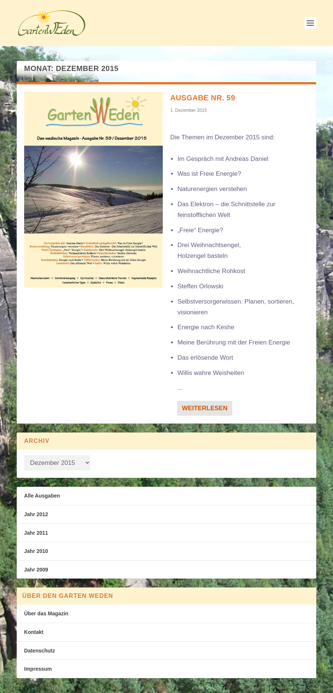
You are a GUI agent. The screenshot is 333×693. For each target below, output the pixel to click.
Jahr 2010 (36, 551)
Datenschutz (39, 651)
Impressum (38, 669)
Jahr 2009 (36, 570)
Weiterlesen (204, 408)
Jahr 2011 (36, 533)
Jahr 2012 (36, 514)
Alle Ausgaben (42, 496)
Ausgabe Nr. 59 (202, 98)
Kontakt (33, 632)
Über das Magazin (46, 613)
